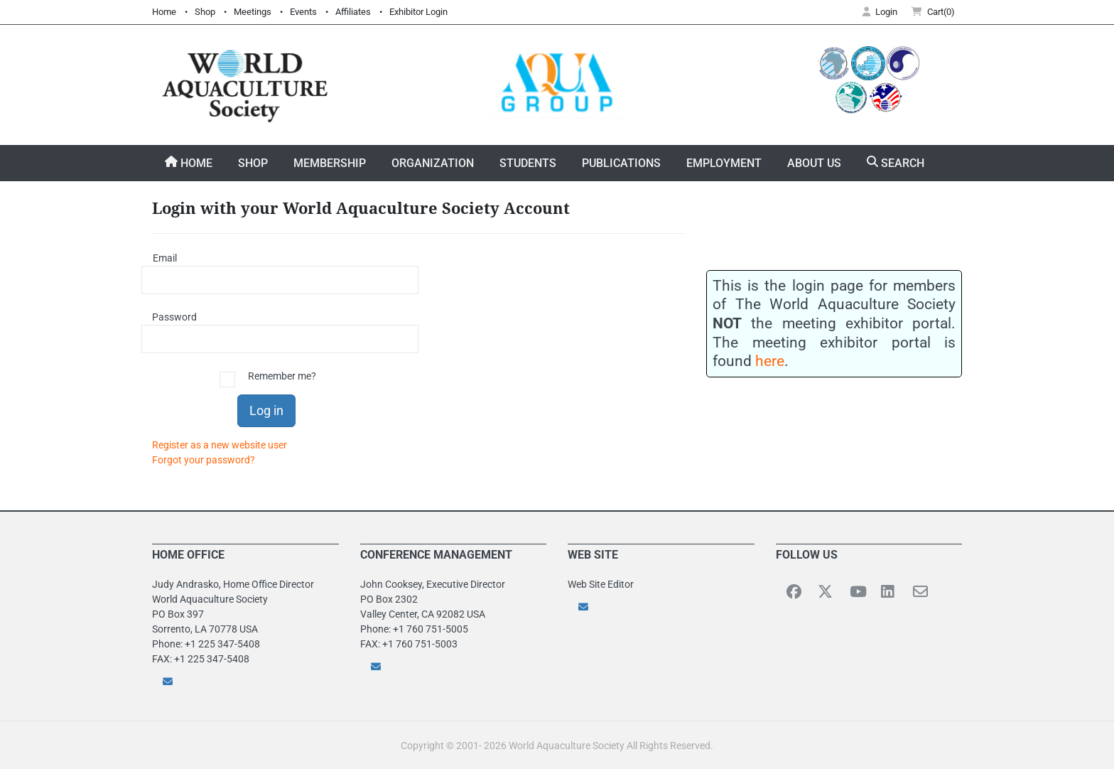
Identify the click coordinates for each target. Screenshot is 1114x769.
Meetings (252, 11)
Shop (205, 11)
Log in (266, 410)
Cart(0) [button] (933, 11)
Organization (432, 163)
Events (303, 11)
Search (895, 163)
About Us (814, 163)
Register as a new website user (219, 445)
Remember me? (282, 376)
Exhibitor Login (418, 11)
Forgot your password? (203, 460)
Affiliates (353, 11)
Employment (724, 163)
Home (164, 11)
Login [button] (879, 11)
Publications (621, 163)
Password (170, 317)
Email (165, 258)
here (769, 361)
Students (527, 163)
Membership (329, 163)
